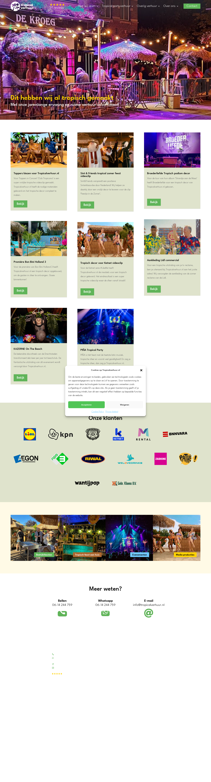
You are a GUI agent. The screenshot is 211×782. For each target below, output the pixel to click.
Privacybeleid (111, 412)
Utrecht (14, 748)
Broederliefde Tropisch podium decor (168, 173)
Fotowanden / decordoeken (150, 674)
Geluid (140, 720)
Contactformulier (104, 662)
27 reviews (57, 6)
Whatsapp (60, 658)
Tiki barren (142, 658)
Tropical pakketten (145, 654)
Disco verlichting (144, 716)
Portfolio (100, 658)
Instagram (60, 667)
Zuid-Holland (17, 740)
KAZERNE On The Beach (28, 349)
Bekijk (20, 204)
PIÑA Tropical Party (91, 350)
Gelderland (16, 751)
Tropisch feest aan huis (87, 555)
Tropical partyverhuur (116, 6)
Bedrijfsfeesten (44, 555)
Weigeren (124, 405)
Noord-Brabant (18, 759)
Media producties (185, 555)
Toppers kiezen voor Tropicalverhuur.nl (36, 173)
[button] (141, 370)
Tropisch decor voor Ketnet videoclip (101, 263)
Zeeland (14, 755)
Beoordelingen (102, 666)
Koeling (140, 704)
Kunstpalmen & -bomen (148, 666)
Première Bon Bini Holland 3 (30, 262)
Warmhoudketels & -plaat (149, 700)
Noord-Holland (18, 744)
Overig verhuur (147, 6)
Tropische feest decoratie (148, 670)
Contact (192, 6)
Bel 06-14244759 (64, 654)
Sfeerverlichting (144, 712)
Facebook (60, 664)
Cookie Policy (98, 412)
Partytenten (142, 696)
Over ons (169, 6)
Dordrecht (15, 778)
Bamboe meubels (145, 662)
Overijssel (15, 762)
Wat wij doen (86, 6)
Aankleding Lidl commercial (163, 260)
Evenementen (139, 555)
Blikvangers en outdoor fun (149, 678)
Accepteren (86, 405)
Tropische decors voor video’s (110, 696)
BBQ (139, 708)
